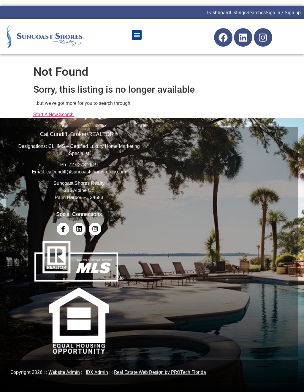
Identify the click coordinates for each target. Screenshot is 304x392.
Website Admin (64, 372)
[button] (137, 35)
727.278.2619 (83, 164)
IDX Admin (97, 372)
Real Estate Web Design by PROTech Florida (160, 372)
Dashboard (218, 12)
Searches (256, 12)
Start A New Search (53, 114)
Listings (238, 12)
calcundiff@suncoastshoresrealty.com (86, 171)
